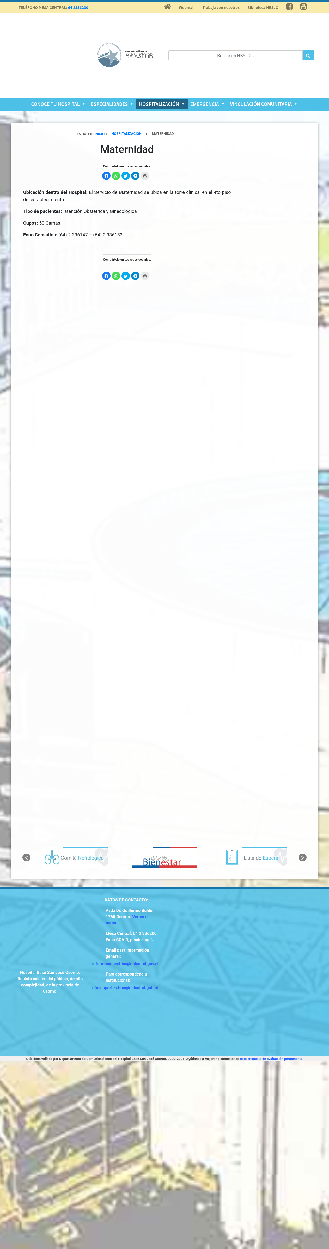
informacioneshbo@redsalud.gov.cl (125, 963)
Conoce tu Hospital (58, 104)
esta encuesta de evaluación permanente (271, 1059)
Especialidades (112, 104)
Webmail (186, 7)
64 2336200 (78, 7)
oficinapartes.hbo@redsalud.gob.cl (125, 987)
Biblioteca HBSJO (262, 7)
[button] (26, 857)
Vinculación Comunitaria (264, 104)
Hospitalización (162, 104)
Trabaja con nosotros (221, 7)
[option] (75, 857)
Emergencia (207, 104)
